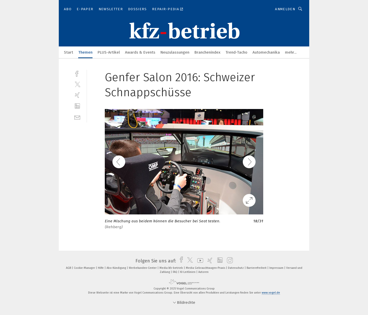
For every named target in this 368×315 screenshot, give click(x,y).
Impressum (276, 268)
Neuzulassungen (174, 52)
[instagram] (228, 261)
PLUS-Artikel (109, 52)
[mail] (77, 117)
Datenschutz (236, 268)
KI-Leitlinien (188, 272)
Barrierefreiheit (257, 268)
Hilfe (101, 268)
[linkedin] (77, 106)
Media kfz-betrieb (171, 268)
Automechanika (266, 52)
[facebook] (77, 73)
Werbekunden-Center (143, 268)
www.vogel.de (271, 292)
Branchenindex (207, 52)
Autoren (203, 272)
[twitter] (77, 84)
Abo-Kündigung (117, 268)
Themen (85, 52)
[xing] (77, 95)
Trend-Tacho (236, 52)
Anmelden (285, 9)
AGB (69, 268)
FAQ (175, 272)
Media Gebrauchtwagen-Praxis (206, 268)
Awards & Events (140, 52)
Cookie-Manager (85, 268)
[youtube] (199, 261)
